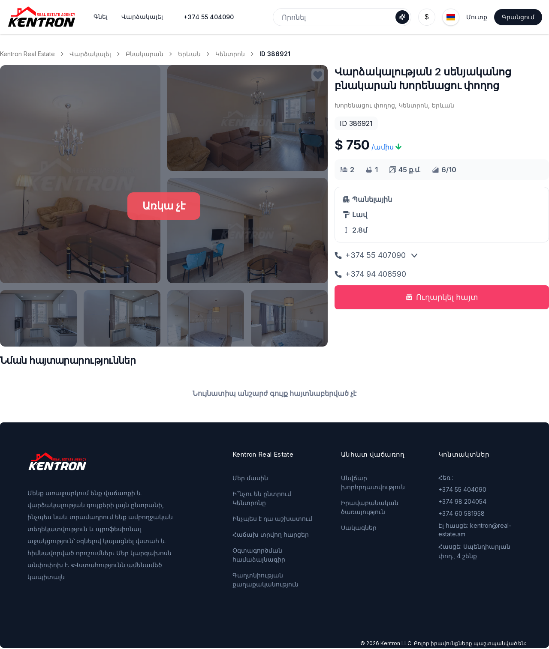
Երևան (189, 53)
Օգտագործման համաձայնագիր (258, 555)
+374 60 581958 (461, 513)
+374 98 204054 (462, 501)
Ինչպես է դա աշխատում (272, 518)
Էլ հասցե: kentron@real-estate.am (474, 530)
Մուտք (476, 17)
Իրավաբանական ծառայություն (369, 507)
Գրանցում (518, 17)
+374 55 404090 (209, 17)
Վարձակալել (90, 53)
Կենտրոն (230, 53)
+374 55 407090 (370, 255)
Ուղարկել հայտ (442, 297)
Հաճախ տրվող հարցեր (270, 534)
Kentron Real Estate (27, 53)
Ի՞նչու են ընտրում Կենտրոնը (261, 498)
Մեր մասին (250, 478)
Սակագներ (359, 527)
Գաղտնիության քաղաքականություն (265, 579)
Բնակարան (144, 53)
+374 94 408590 (370, 273)
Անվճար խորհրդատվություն (373, 482)
